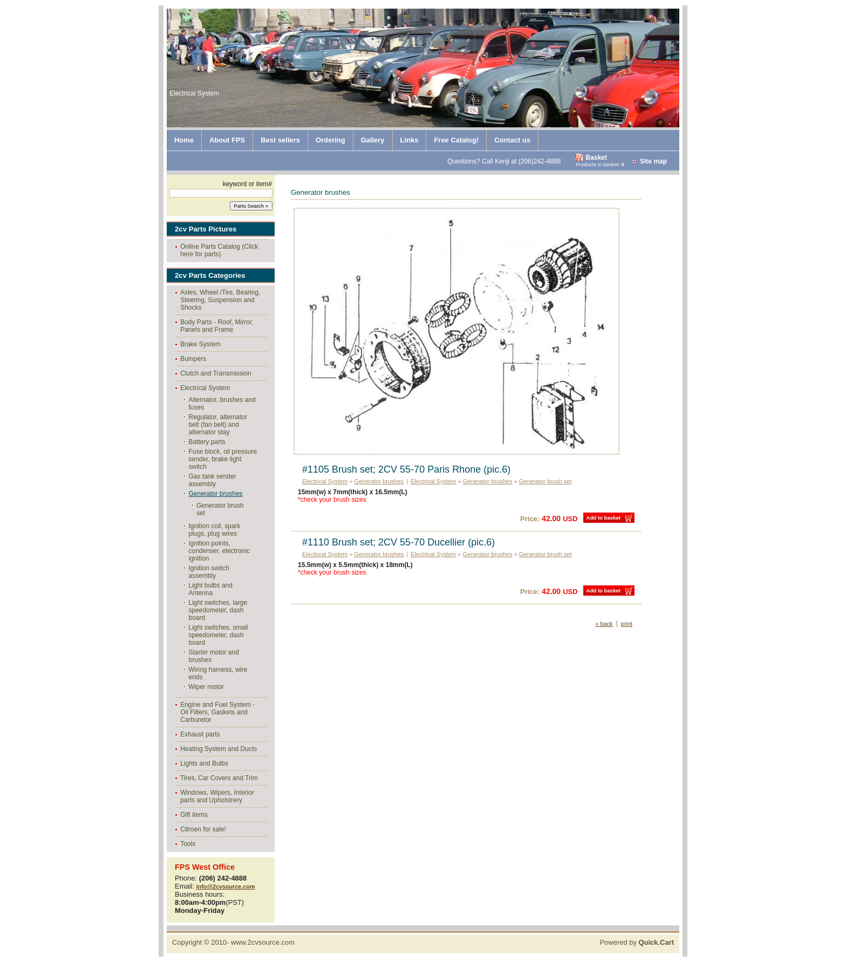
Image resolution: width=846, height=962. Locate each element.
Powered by (636, 942)
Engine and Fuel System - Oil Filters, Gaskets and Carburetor (217, 712)
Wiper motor (206, 687)
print (626, 623)
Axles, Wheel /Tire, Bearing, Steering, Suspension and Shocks (220, 300)
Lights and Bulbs (204, 763)
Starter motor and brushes (214, 656)
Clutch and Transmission (215, 373)
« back (603, 623)
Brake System (200, 344)
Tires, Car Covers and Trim (219, 778)
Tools (187, 844)
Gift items (194, 814)
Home (184, 140)
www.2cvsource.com (263, 942)
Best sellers (280, 140)
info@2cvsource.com (225, 886)
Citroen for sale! (203, 829)
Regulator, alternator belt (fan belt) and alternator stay (218, 424)
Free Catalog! (456, 140)
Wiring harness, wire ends (218, 673)
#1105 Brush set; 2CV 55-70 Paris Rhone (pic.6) (406, 469)
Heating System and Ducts (218, 749)
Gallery (373, 140)
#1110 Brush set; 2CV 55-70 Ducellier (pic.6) (398, 542)
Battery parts (207, 442)
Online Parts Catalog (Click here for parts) (219, 250)
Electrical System (205, 388)
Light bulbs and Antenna (211, 589)
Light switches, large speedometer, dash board (218, 610)
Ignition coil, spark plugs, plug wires (215, 529)
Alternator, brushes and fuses (222, 403)
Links (409, 140)
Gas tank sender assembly (212, 480)
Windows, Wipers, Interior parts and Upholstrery (217, 796)
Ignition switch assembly (209, 571)
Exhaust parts (200, 734)
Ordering (330, 140)
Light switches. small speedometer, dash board (218, 635)
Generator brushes (216, 493)
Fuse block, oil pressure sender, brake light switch (223, 459)
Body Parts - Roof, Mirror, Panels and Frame (216, 325)
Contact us (512, 140)
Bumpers (193, 359)
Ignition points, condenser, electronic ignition (219, 551)
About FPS (227, 140)
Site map (653, 161)
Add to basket (603, 518)
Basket (595, 157)
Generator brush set (219, 509)
